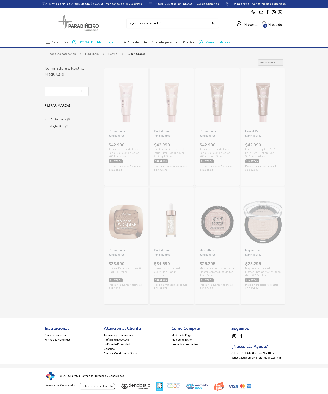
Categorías (59, 42)
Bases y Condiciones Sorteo (121, 353)
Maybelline (59, 126)
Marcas (224, 42)
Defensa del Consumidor (60, 385)
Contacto (109, 349)
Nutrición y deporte (132, 42)
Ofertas (189, 42)
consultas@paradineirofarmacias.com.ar (256, 358)
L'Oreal (209, 42)
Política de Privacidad (117, 344)
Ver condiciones (207, 4)
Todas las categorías (62, 54)
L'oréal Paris (59, 119)
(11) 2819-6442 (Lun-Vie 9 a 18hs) (253, 353)
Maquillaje (105, 42)
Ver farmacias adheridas (269, 4)
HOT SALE (85, 42)
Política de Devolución (117, 340)
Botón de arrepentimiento (97, 386)
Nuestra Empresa (55, 335)
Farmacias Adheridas (58, 340)
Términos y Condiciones (118, 335)
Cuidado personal (165, 42)
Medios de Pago (182, 335)
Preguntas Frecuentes (185, 344)
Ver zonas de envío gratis (124, 4)
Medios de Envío (182, 340)
